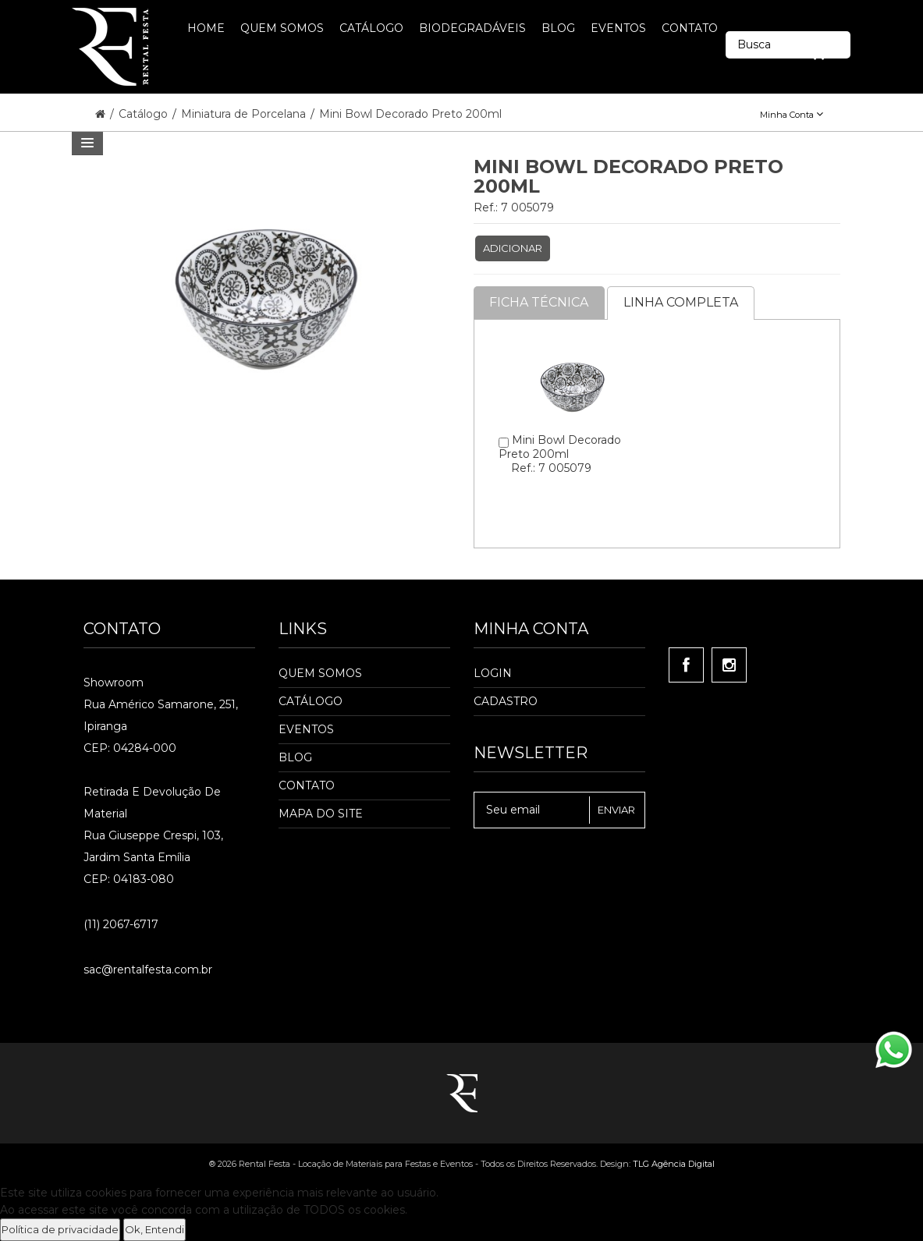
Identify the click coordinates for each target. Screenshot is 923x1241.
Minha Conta (791, 114)
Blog (295, 757)
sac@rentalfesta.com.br (147, 970)
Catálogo (145, 114)
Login (493, 673)
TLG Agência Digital (674, 1163)
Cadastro (506, 701)
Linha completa (681, 302)
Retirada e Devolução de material (152, 803)
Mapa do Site (321, 814)
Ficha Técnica (539, 302)
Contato (307, 785)
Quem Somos (320, 673)
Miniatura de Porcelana (245, 114)
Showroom (113, 682)
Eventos (306, 729)
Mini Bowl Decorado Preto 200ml (410, 114)
